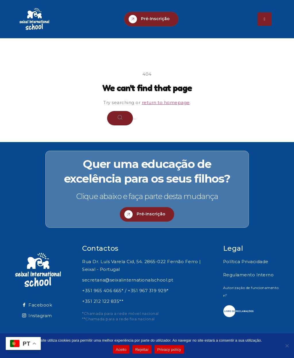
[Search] (120, 118)
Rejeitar (142, 349)
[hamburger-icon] (265, 19)
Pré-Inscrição (149, 19)
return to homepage (166, 102)
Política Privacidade (245, 261)
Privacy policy (169, 349)
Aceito (121, 349)
